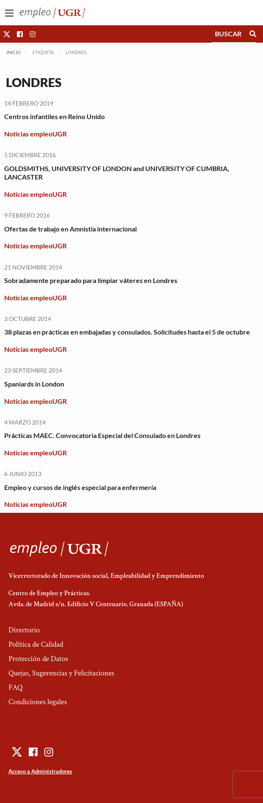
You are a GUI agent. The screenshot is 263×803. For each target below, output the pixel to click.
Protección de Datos (38, 659)
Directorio (24, 630)
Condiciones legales (37, 702)
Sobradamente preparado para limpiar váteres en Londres (90, 280)
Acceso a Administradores (40, 771)
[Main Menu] (9, 13)
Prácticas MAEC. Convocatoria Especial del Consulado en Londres (102, 435)
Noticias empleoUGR (35, 134)
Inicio (13, 52)
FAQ (15, 687)
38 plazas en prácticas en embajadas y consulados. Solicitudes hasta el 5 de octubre (127, 332)
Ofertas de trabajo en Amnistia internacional (70, 229)
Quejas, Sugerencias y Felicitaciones (61, 673)
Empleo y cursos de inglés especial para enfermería (80, 487)
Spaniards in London (34, 384)
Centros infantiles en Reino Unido (54, 116)
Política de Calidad (35, 644)
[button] (7, 34)
